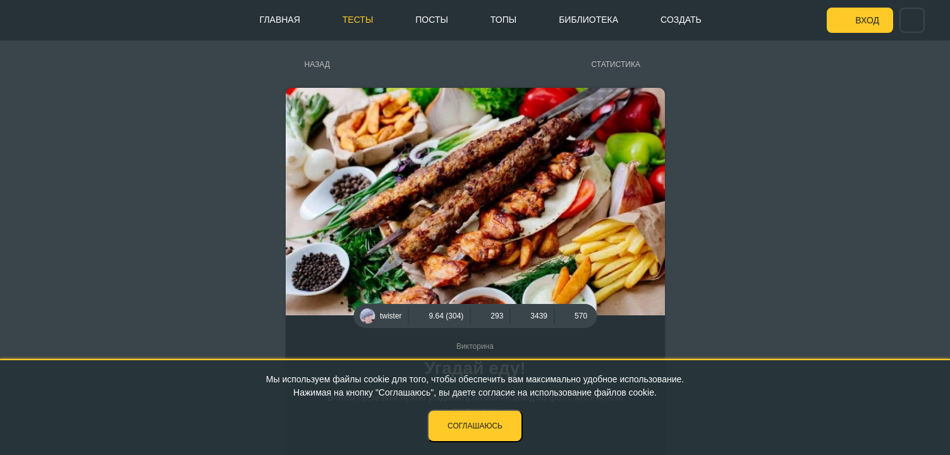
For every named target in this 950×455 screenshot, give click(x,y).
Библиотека (588, 20)
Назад (317, 64)
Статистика (616, 64)
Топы (503, 20)
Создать (681, 20)
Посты (431, 20)
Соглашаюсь (475, 426)
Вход (867, 20)
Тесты (358, 20)
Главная (280, 20)
